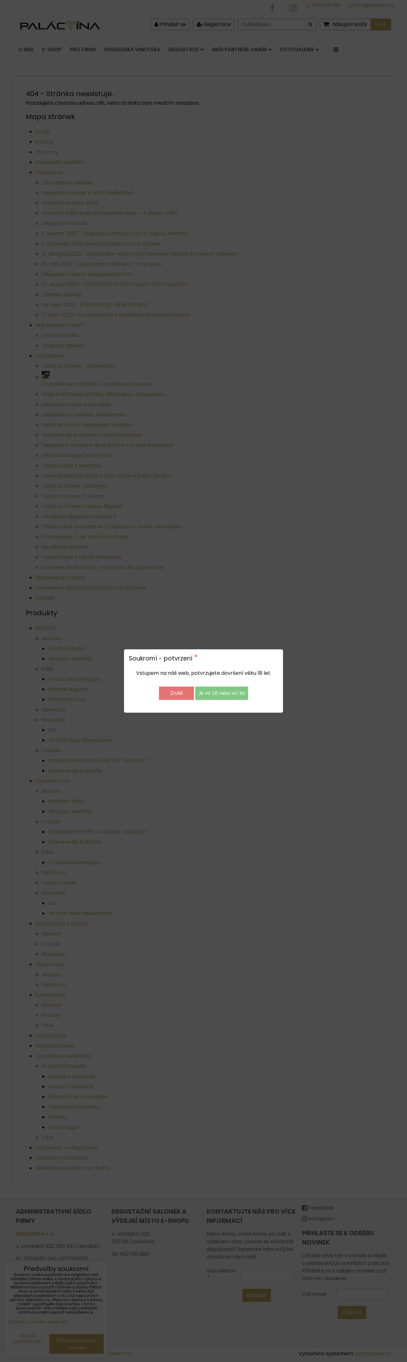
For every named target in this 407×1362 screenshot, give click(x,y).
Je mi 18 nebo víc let (221, 693)
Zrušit (176, 693)
